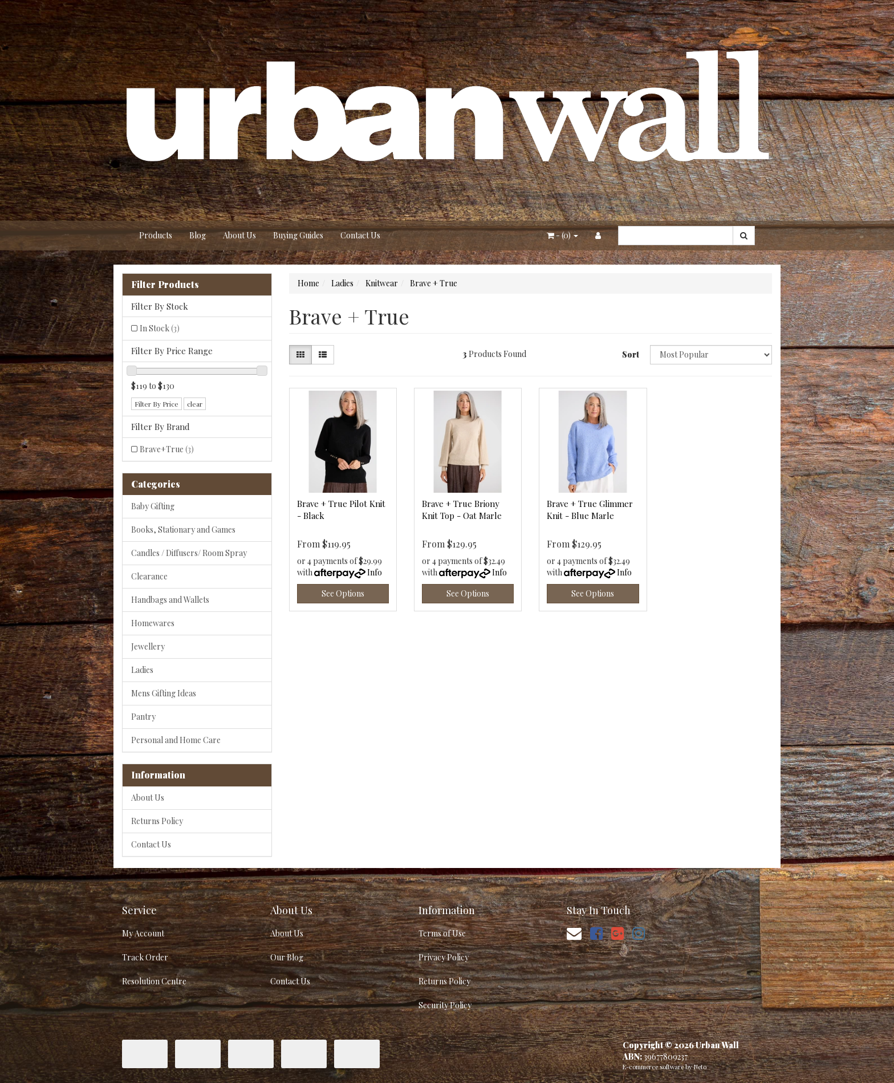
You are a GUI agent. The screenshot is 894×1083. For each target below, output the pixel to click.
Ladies (142, 669)
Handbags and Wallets (170, 599)
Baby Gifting (152, 506)
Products (155, 235)
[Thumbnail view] (300, 354)
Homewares (152, 623)
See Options (343, 593)
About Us (239, 235)
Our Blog (286, 957)
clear (194, 403)
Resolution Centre (154, 981)
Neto (700, 1066)
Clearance (149, 576)
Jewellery (148, 646)
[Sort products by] (711, 354)
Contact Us (360, 235)
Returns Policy (157, 821)
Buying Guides (298, 235)
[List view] (322, 354)
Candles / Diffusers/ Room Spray (189, 552)
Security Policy (445, 1005)
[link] (596, 933)
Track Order (145, 957)
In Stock (160, 328)
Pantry (143, 716)
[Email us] (574, 933)
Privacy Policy (443, 957)
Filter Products (165, 284)
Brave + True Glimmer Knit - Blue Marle (590, 509)
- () (562, 235)
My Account (143, 933)
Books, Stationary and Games (183, 529)
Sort (630, 354)
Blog (197, 235)
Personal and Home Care (176, 740)
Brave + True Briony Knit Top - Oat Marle (462, 509)
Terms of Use (442, 933)
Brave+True (167, 449)
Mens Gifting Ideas (163, 693)
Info (374, 572)
